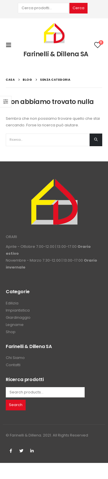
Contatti (13, 365)
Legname (15, 324)
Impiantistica (18, 310)
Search (15, 404)
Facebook (10, 451)
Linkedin (32, 451)
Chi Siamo (15, 357)
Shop (11, 332)
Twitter (21, 451)
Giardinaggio (18, 317)
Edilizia (12, 303)
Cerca (78, 8)
